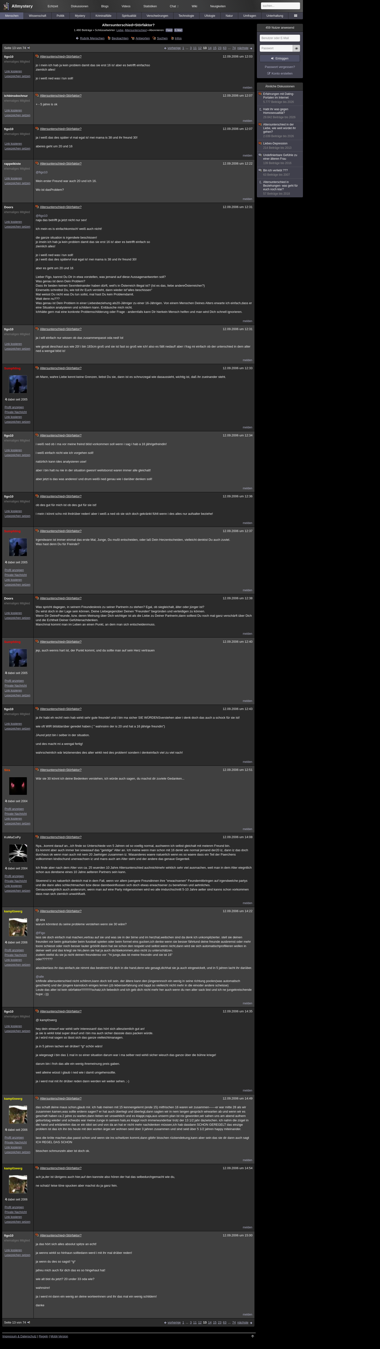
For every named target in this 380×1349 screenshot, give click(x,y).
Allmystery (22, 6)
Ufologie (210, 15)
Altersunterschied (136, 30)
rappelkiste (12, 164)
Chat (174, 6)
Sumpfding (12, 368)
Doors (8, 207)
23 (219, 48)
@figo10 (42, 172)
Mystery (80, 15)
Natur (229, 15)
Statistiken (150, 6)
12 (199, 48)
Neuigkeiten (218, 6)
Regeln (43, 1336)
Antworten (143, 38)
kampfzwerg (13, 911)
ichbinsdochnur (16, 96)
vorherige (174, 48)
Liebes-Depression (280, 146)
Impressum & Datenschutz (19, 1336)
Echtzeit (53, 6)
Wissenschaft (37, 15)
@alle (40, 976)
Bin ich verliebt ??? (280, 173)
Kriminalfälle (103, 15)
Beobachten (120, 38)
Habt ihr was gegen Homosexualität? (280, 113)
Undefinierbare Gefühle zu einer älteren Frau (280, 159)
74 (234, 48)
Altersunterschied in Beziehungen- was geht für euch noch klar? (280, 188)
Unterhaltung (275, 15)
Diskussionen (79, 6)
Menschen (11, 15)
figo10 (8, 56)
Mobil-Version (59, 1336)
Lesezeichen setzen (17, 76)
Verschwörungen (157, 15)
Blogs (105, 6)
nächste (242, 48)
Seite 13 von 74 (17, 48)
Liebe (120, 30)
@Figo (40, 933)
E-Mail (178, 30)
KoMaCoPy (12, 837)
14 (209, 48)
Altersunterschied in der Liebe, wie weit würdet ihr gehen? (280, 130)
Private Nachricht (16, 412)
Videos (126, 6)
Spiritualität (129, 15)
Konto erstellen (282, 73)
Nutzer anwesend (280, 27)
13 (204, 48)
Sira (7, 770)
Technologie (186, 15)
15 (214, 48)
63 (224, 48)
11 (195, 48)
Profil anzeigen (14, 407)
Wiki (194, 6)
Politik (60, 15)
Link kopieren (13, 71)
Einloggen (282, 58)
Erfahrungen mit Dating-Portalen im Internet (280, 98)
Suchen (162, 38)
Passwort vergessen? (280, 67)
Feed (169, 30)
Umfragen (249, 15)
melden (247, 87)
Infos (178, 38)
